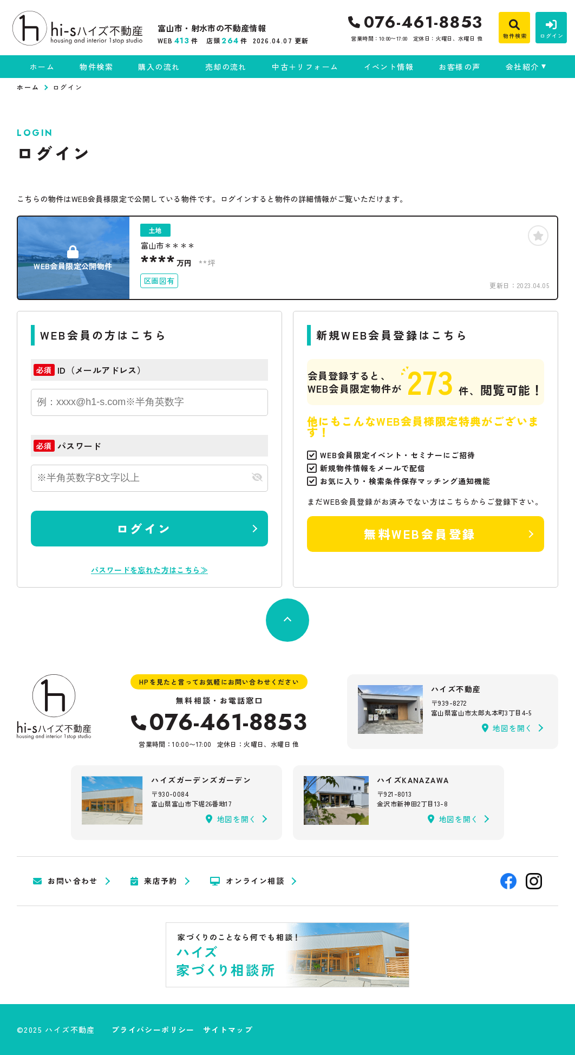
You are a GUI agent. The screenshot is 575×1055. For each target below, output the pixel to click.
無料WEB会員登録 (420, 533)
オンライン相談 (247, 881)
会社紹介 (522, 66)
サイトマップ (228, 1029)
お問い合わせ (65, 881)
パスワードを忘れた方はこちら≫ (149, 569)
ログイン (144, 528)
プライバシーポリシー (153, 1029)
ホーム (42, 66)
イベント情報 (389, 66)
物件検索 (96, 66)
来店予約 (154, 881)
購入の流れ (159, 66)
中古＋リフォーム (305, 66)
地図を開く (507, 727)
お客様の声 (459, 66)
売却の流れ (226, 66)
